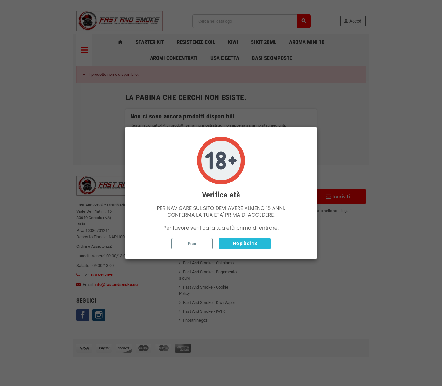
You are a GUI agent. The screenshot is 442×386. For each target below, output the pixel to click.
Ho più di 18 (245, 243)
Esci (192, 243)
